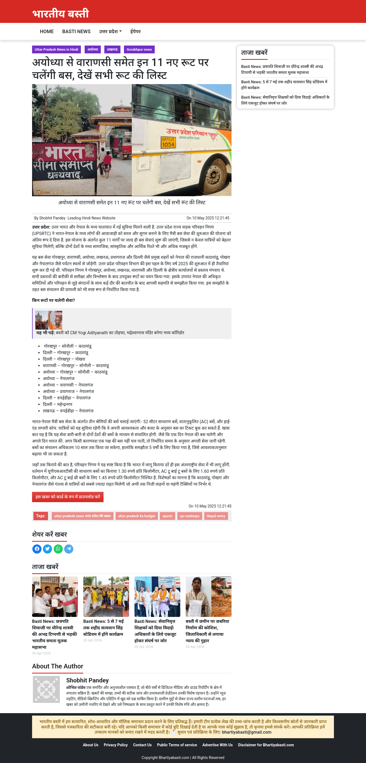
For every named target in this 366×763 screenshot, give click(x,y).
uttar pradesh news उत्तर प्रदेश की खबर (82, 516)
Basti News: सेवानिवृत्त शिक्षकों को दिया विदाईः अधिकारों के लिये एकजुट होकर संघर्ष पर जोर (155, 631)
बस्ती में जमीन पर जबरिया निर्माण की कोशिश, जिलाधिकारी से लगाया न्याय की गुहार (207, 631)
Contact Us (142, 745)
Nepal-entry (216, 516)
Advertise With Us (217, 745)
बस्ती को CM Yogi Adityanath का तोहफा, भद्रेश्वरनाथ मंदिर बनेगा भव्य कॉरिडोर (120, 332)
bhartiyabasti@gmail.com (247, 732)
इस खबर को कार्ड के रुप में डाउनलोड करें (68, 496)
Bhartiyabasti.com (174, 757)
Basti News (76, 31)
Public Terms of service (177, 745)
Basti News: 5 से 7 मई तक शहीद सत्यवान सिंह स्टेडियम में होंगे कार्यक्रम (103, 628)
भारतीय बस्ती (60, 14)
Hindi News (91, 218)
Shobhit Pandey (52, 218)
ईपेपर (135, 31)
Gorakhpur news (139, 49)
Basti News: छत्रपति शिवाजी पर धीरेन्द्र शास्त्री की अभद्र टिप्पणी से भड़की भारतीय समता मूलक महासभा (54, 634)
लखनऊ (112, 49)
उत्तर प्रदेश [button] (108, 31)
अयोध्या (92, 49)
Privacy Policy (116, 745)
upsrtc (167, 516)
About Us (90, 745)
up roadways (189, 516)
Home (47, 31)
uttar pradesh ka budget (136, 516)
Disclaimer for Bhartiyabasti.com (266, 745)
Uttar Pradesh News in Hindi (56, 49)
